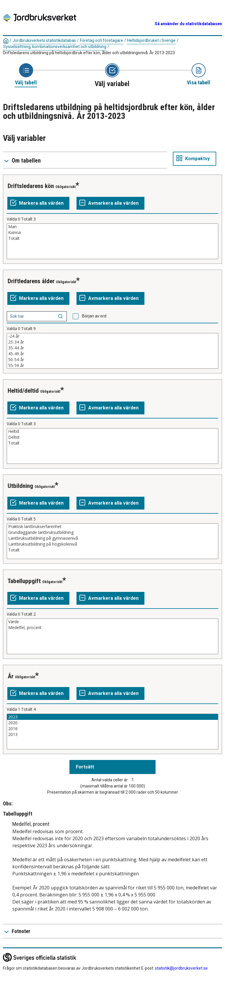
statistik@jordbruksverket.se (181, 968)
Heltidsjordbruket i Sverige (151, 40)
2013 (112, 734)
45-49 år (112, 354)
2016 (112, 729)
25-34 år (112, 342)
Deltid (112, 437)
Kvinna (112, 232)
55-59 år (112, 365)
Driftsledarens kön (31, 185)
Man (112, 227)
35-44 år (112, 348)
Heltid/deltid (23, 390)
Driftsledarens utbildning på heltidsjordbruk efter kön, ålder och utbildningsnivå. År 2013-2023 (89, 52)
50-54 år (112, 360)
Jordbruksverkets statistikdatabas (44, 40)
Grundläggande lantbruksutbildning (112, 532)
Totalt (112, 238)
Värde (112, 622)
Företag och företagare (101, 40)
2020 (112, 723)
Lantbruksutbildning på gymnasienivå (112, 538)
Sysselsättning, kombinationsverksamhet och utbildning (54, 46)
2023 (112, 717)
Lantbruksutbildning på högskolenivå (112, 544)
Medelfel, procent (112, 628)
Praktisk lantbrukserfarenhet (112, 526)
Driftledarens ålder (31, 281)
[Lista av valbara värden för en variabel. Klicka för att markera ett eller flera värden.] (112, 241)
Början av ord (94, 316)
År (10, 676)
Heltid (112, 431)
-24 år (112, 336)
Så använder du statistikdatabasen (188, 23)
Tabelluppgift (24, 581)
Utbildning (20, 485)
